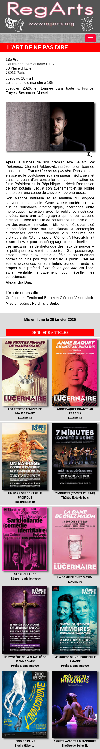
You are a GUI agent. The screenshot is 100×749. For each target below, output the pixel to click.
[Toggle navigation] (90, 38)
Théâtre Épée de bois (75, 461)
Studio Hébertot (25, 709)
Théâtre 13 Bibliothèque (25, 543)
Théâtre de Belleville (75, 709)
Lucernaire (25, 379)
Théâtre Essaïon (25, 463)
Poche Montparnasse (25, 626)
